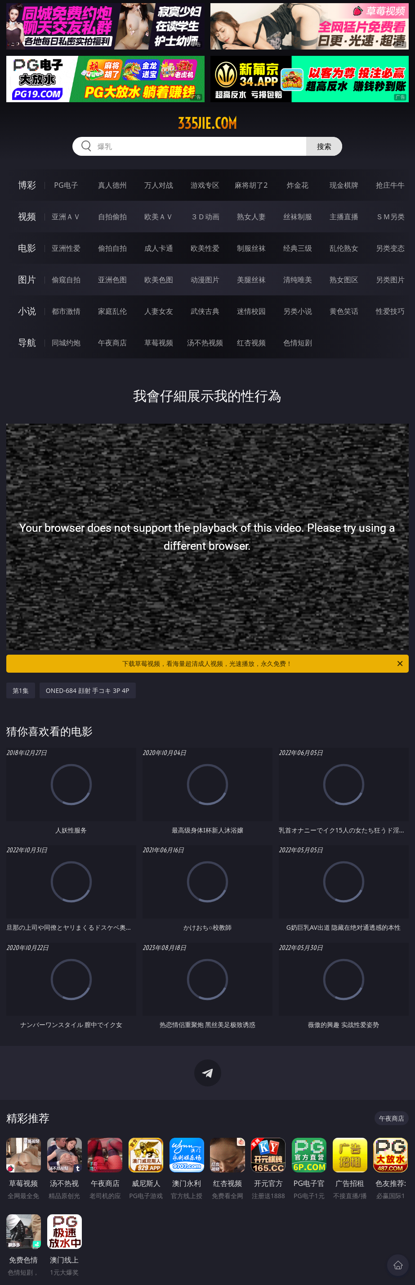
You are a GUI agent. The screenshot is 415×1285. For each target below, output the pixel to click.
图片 (27, 279)
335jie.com (207, 123)
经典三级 (297, 248)
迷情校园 (251, 311)
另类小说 (297, 311)
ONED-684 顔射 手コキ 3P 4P (87, 690)
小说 (27, 311)
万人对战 (158, 185)
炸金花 (297, 185)
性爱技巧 (390, 311)
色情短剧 (297, 343)
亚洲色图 (112, 280)
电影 (27, 248)
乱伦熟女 (344, 248)
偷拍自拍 (112, 248)
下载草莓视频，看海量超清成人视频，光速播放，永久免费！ (263, 663)
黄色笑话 (344, 311)
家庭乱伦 (112, 311)
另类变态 (390, 248)
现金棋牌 (344, 185)
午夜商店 (112, 343)
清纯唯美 (297, 280)
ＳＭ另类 (390, 217)
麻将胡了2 (251, 185)
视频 (27, 216)
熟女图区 (344, 280)
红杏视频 (251, 343)
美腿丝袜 (251, 280)
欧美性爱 (205, 248)
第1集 (21, 690)
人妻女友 (158, 311)
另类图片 (390, 280)
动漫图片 (205, 280)
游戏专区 (205, 185)
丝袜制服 (297, 217)
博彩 (27, 185)
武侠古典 (205, 311)
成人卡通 (158, 248)
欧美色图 (158, 280)
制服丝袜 (251, 248)
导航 (27, 342)
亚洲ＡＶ (66, 217)
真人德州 (112, 185)
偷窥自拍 (66, 280)
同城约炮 (66, 343)
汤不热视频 (205, 343)
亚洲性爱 (66, 248)
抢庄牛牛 (390, 185)
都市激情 (66, 311)
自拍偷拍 (112, 217)
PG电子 (66, 185)
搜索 (324, 146)
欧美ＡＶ (158, 217)
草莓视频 (158, 343)
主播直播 (344, 217)
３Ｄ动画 (205, 217)
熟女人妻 (251, 217)
